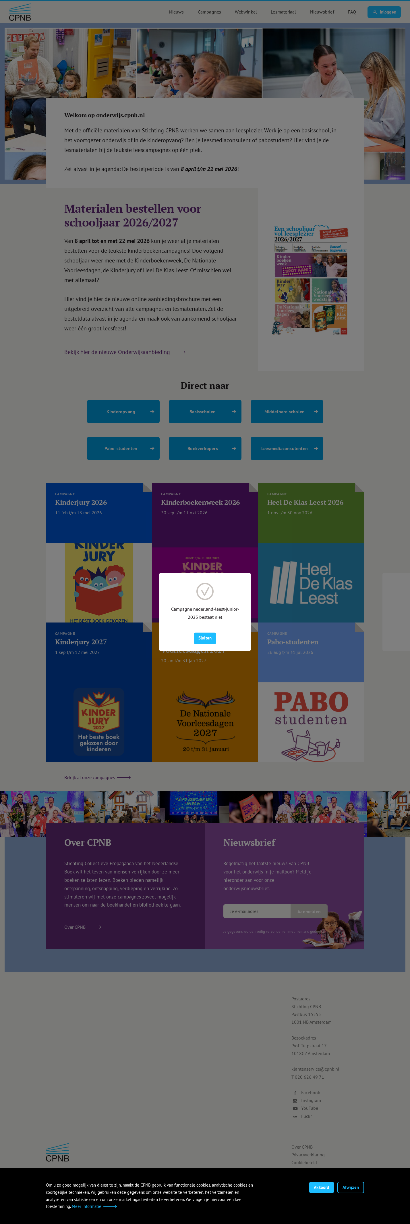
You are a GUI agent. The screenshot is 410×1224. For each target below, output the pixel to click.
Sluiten (205, 638)
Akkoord (321, 1187)
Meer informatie (86, 1206)
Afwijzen (351, 1187)
